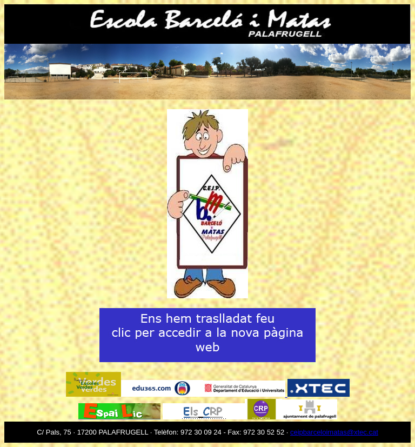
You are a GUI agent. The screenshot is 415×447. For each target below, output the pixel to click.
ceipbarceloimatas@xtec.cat (334, 432)
